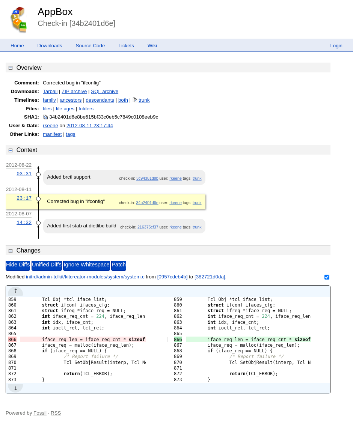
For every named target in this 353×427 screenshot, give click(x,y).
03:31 (24, 173)
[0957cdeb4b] (172, 277)
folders (86, 108)
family (49, 100)
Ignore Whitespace (86, 265)
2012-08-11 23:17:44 (89, 125)
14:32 (24, 222)
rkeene (50, 125)
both (123, 100)
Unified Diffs (47, 265)
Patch (118, 265)
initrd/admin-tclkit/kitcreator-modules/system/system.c (85, 277)
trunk (144, 100)
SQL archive (104, 91)
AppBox (55, 11)
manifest (52, 134)
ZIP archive (74, 91)
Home (17, 45)
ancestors (71, 100)
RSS (56, 413)
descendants (100, 100)
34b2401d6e (147, 202)
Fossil (40, 413)
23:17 (24, 198)
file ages (65, 108)
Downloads (50, 45)
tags (70, 134)
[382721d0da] (210, 277)
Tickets (126, 45)
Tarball (50, 91)
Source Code (90, 45)
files (47, 108)
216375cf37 (147, 227)
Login (336, 45)
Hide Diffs (18, 265)
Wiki (152, 45)
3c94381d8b (147, 178)
